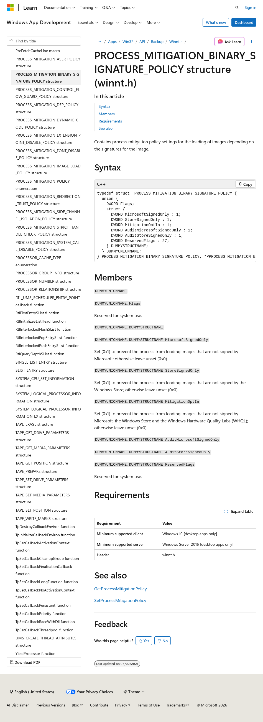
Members (107, 113)
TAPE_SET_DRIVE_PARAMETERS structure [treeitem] (42, 483)
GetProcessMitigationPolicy (120, 588)
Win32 (128, 41)
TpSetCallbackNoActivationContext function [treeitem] (45, 593)
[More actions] (251, 41)
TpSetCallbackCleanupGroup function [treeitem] (47, 558)
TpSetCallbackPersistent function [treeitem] (43, 605)
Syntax (104, 106)
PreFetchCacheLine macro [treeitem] (38, 50)
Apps (112, 41)
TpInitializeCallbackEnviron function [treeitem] (45, 534)
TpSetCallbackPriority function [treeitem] (41, 613)
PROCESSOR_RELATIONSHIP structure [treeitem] (48, 289)
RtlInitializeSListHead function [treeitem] (41, 321)
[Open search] (236, 7)
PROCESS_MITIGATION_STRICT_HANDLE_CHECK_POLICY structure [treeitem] (47, 230)
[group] (175, 225)
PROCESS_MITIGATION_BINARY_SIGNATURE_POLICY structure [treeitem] (47, 78)
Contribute (99, 705)
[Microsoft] (10, 7)
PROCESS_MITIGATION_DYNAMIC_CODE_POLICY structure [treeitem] (47, 123)
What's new (216, 22)
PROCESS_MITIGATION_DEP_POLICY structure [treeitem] (47, 108)
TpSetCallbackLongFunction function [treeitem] (47, 581)
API (142, 41)
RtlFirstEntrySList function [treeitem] (37, 312)
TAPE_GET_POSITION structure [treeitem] (42, 463)
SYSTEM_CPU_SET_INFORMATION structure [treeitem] (45, 382)
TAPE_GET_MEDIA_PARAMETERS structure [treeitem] (43, 451)
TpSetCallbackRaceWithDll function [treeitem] (45, 621)
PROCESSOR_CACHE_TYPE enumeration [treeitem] (38, 261)
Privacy (121, 705)
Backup (157, 41)
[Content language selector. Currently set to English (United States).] (32, 691)
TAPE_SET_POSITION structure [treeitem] (41, 510)
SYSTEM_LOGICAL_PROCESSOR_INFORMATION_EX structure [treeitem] (48, 412)
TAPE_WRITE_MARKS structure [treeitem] (41, 518)
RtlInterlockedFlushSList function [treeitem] (43, 329)
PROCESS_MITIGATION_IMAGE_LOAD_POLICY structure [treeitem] (48, 169)
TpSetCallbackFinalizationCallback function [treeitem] (44, 570)
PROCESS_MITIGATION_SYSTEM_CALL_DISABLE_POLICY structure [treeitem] (48, 246)
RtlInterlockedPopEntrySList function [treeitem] (47, 337)
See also (106, 128)
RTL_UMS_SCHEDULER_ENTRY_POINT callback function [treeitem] (48, 301)
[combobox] (44, 41)
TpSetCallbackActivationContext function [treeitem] (43, 546)
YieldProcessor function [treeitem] (35, 653)
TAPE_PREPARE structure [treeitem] (36, 471)
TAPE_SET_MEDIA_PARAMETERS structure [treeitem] (43, 498)
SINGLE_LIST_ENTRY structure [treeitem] (41, 362)
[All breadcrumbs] (99, 41)
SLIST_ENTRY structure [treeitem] (35, 370)
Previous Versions (50, 705)
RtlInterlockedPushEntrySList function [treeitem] (48, 345)
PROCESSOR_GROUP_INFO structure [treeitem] (47, 272)
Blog (75, 705)
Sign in (250, 7)
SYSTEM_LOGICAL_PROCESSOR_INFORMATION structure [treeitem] (48, 397)
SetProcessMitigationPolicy (120, 600)
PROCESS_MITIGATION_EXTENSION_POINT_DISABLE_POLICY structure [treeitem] (48, 138)
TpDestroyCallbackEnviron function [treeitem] (45, 526)
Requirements (110, 121)
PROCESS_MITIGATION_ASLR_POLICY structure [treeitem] (48, 62)
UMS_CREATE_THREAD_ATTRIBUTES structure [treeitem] (46, 641)
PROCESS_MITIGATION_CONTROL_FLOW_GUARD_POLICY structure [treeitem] (48, 93)
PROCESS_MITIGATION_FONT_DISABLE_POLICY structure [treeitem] (48, 154)
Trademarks (176, 705)
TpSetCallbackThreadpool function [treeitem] (44, 629)
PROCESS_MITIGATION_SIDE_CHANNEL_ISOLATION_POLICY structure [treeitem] (48, 215)
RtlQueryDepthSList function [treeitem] (40, 353)
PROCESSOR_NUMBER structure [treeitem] (43, 281)
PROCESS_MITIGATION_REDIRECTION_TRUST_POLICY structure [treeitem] (48, 200)
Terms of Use (149, 705)
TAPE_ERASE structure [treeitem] (34, 424)
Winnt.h (176, 41)
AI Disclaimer (18, 705)
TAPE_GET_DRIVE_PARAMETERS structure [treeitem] (42, 436)
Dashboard (244, 22)
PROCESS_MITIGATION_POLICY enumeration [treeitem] (43, 184)
